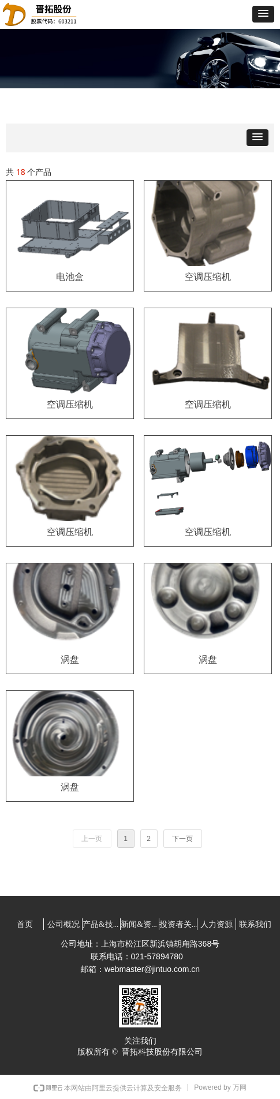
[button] (263, 14)
